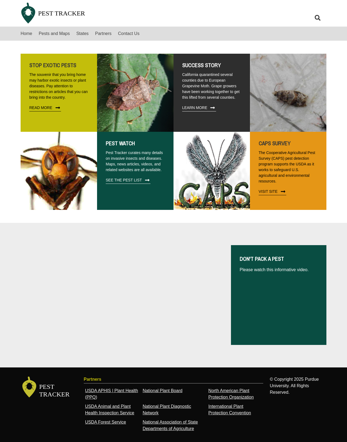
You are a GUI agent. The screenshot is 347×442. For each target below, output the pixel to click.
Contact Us (128, 33)
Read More (45, 108)
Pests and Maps (54, 33)
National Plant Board (162, 390)
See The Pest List (128, 180)
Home (26, 33)
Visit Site (272, 191)
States (82, 33)
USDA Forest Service (105, 422)
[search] (317, 17)
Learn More (199, 108)
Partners (103, 33)
